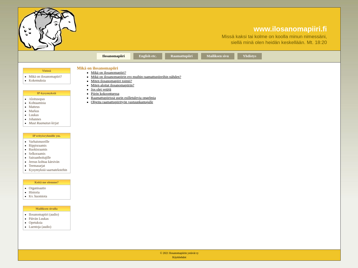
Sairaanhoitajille (40, 158)
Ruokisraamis (38, 149)
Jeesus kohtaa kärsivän (44, 162)
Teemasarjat (37, 166)
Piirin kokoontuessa (105, 94)
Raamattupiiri (181, 56)
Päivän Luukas (39, 219)
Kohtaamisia (37, 103)
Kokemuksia (37, 80)
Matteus (34, 107)
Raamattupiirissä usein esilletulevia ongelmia (123, 98)
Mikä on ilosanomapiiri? (45, 76)
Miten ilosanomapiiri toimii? (111, 81)
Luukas (34, 115)
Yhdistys (249, 56)
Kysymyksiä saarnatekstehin (48, 170)
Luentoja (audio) (40, 227)
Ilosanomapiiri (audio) (44, 214)
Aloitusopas (37, 99)
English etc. (148, 56)
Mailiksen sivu (218, 56)
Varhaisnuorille (39, 142)
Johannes (35, 119)
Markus (34, 111)
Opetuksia (36, 223)
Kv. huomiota (38, 196)
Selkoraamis (37, 154)
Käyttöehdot (179, 257)
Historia (34, 192)
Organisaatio (37, 188)
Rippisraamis (37, 145)
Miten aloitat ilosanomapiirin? (112, 85)
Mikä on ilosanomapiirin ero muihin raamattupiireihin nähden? (136, 77)
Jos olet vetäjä (101, 89)
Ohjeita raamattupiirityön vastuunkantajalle (122, 102)
